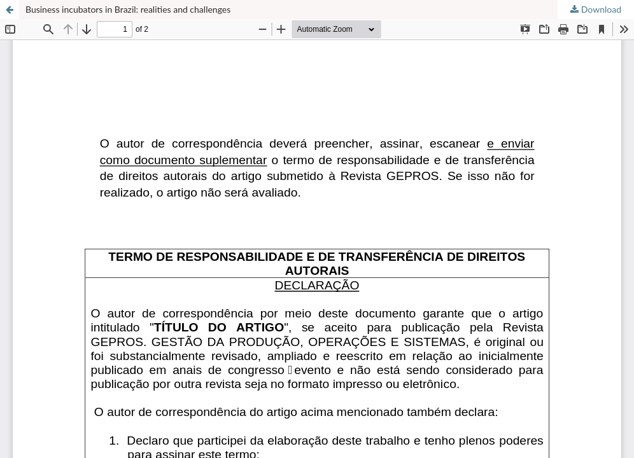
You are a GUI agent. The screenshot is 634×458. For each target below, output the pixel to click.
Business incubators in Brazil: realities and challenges (127, 9)
